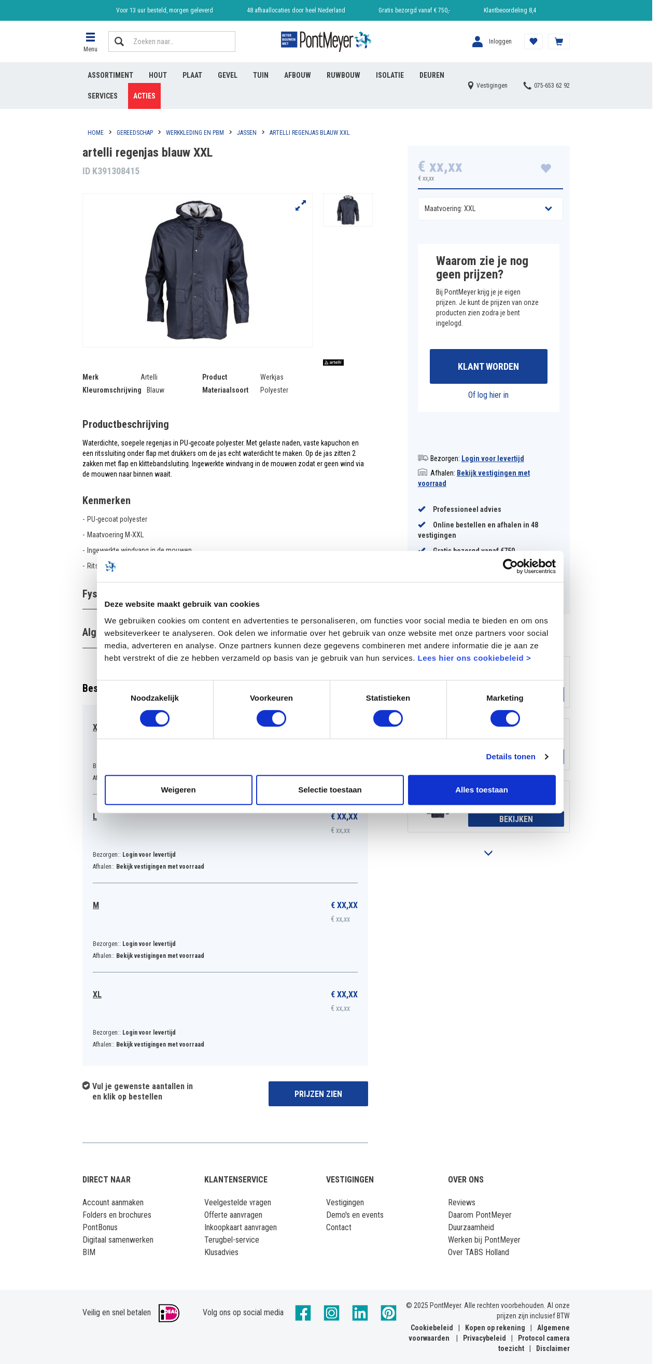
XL (97, 994)
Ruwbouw (343, 75)
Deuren (431, 75)
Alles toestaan (481, 791)
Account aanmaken (113, 1202)
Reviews (461, 1202)
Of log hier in (488, 395)
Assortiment (110, 75)
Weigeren (178, 791)
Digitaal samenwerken (117, 1240)
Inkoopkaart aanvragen (240, 1227)
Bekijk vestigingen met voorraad (160, 866)
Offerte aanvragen (233, 1215)
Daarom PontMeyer (480, 1215)
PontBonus (100, 1227)
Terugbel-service (231, 1240)
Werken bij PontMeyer (484, 1240)
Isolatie (390, 75)
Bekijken (516, 819)
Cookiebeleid (432, 1328)
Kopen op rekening (495, 1328)
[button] (90, 41)
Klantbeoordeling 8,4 (510, 10)
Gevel (227, 75)
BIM (88, 1252)
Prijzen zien (318, 1094)
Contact (339, 1227)
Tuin (261, 75)
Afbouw (297, 75)
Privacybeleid (484, 1338)
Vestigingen (345, 1202)
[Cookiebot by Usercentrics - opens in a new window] (510, 568)
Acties (144, 96)
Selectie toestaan (330, 791)
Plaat (192, 75)
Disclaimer (553, 1348)
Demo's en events (355, 1215)
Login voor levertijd (492, 458)
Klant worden (488, 366)
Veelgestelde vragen (237, 1202)
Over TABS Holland (478, 1252)
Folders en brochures (116, 1215)
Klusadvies (221, 1252)
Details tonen (511, 758)
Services (103, 96)
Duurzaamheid (471, 1227)
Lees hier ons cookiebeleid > (474, 659)
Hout (158, 75)
